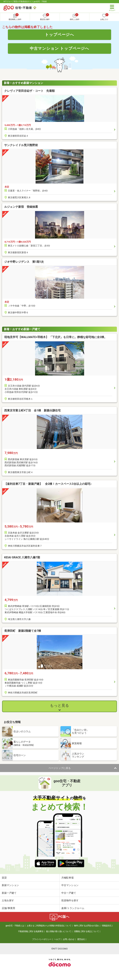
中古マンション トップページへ (59, 48)
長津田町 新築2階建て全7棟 (22, 630)
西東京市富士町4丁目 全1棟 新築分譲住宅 (32, 410)
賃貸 (4, 877)
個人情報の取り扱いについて (58, 931)
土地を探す (8, 900)
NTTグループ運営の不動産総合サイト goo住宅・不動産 (25, 1)
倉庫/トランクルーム (72, 908)
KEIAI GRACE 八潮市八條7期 (22, 557)
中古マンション (70, 885)
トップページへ (59, 34)
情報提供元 (106, 925)
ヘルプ (57, 939)
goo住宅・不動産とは (14, 925)
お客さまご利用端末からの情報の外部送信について (49, 925)
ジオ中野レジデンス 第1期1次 (24, 261)
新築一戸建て (9, 892)
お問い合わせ (68, 939)
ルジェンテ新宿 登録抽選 (21, 206)
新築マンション (10, 885)
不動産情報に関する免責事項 (30, 931)
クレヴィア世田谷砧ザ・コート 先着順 (29, 90)
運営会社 (81, 939)
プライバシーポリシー (41, 939)
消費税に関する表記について (86, 931)
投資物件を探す (70, 900)
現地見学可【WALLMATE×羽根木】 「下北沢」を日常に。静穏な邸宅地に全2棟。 (55, 337)
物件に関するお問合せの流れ (86, 925)
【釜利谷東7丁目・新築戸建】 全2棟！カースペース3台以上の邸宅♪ (48, 484)
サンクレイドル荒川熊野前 (21, 145)
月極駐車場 (67, 877)
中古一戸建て (68, 892)
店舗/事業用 (8, 908)
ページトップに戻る (60, 768)
